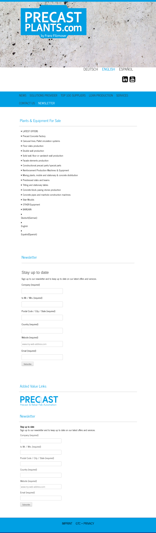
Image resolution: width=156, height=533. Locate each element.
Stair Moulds (28, 199)
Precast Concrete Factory (34, 136)
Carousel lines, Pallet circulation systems (41, 141)
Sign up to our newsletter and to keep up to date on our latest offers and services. (57, 428)
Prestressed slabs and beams (36, 180)
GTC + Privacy (85, 523)
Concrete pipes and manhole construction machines (47, 194)
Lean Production (101, 95)
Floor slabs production (33, 146)
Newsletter (46, 102)
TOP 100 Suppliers (73, 95)
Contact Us (27, 102)
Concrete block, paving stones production (42, 190)
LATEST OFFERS (30, 131)
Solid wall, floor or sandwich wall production (43, 155)
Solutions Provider (43, 95)
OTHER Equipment (31, 204)
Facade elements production (36, 160)
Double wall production (33, 151)
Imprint (67, 523)
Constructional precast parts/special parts (42, 165)
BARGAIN (27, 209)
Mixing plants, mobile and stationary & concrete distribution (50, 175)
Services (122, 95)
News (22, 95)
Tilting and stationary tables (35, 185)
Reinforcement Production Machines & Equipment (46, 170)
